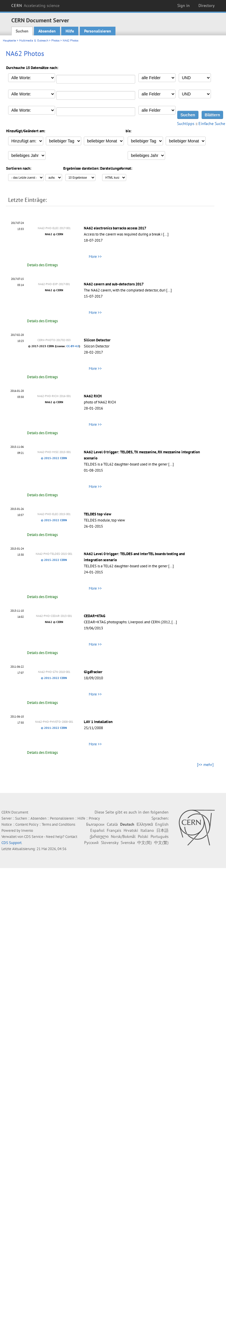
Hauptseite (9, 40)
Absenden (47, 31)
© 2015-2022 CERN (54, 458)
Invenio (27, 830)
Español (97, 830)
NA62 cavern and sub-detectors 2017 (114, 284)
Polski (143, 836)
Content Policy (26, 824)
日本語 (162, 830)
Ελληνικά (145, 824)
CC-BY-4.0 (72, 346)
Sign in (183, 5)
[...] (166, 234)
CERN (35, 5)
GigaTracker (93, 671)
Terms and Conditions (58, 824)
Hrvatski (131, 830)
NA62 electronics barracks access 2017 (115, 228)
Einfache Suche (211, 123)
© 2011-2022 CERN (54, 678)
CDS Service (33, 836)
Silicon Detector (97, 340)
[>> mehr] (205, 764)
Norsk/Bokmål (123, 836)
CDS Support (11, 842)
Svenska (128, 842)
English (162, 824)
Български (95, 824)
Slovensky (109, 842)
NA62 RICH (93, 396)
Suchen (22, 31)
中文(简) (144, 842)
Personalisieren (97, 31)
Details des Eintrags (42, 264)
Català (112, 824)
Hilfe (70, 31)
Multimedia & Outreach (33, 40)
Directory (206, 5)
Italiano (147, 830)
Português (160, 836)
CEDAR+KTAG (94, 615)
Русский (91, 842)
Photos (55, 40)
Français (114, 830)
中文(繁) (161, 842)
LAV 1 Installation (98, 721)
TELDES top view (97, 514)
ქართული (99, 836)
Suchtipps (185, 123)
